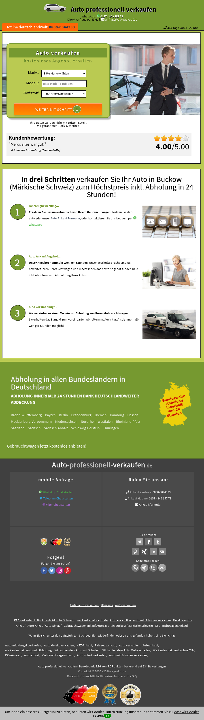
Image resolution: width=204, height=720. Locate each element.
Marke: (33, 72)
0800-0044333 (162, 492)
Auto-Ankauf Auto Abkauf (45, 626)
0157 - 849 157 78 (111, 16)
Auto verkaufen (125, 605)
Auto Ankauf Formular (65, 229)
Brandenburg (85, 415)
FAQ (134, 676)
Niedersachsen (70, 421)
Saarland (22, 428)
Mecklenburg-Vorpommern (35, 421)
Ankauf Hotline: (138, 498)
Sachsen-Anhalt (60, 428)
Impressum (121, 676)
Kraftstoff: (31, 93)
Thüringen (115, 428)
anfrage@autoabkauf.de (121, 19)
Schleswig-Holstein (89, 428)
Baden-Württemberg (30, 415)
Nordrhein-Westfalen (101, 421)
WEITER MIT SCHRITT (58, 109)
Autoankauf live (120, 620)
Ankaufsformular (150, 505)
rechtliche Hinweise (99, 676)
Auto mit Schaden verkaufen (152, 620)
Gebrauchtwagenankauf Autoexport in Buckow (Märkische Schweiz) (108, 626)
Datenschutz (75, 676)
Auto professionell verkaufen (113, 9)
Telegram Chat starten (58, 498)
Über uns (107, 605)
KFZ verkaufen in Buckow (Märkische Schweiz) (44, 620)
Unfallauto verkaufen (84, 605)
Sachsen (38, 428)
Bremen (105, 415)
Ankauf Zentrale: (141, 492)
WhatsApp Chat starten (57, 492)
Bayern (54, 415)
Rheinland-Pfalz (132, 421)
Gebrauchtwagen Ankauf (171, 626)
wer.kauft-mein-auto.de (92, 620)
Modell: (32, 82)
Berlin (67, 415)
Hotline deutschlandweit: (40, 27)
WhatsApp (35, 235)
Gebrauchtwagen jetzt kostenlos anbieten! (51, 446)
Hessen (137, 415)
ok (107, 715)
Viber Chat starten (58, 505)
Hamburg (121, 415)
